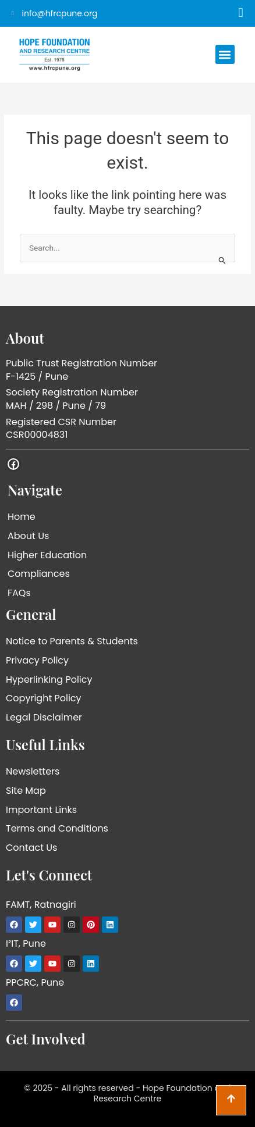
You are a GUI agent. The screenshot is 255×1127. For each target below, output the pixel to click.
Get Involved (46, 1038)
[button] (225, 54)
